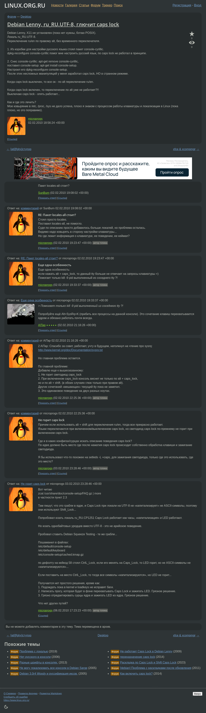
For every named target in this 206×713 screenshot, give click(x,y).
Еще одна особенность (36, 300)
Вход (197, 5)
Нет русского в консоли (35, 656)
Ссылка (12, 139)
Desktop (26, 16)
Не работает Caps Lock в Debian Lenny (146, 651)
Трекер (107, 5)
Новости (57, 5)
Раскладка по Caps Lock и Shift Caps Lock (148, 662)
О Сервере (10, 693)
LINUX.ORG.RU (24, 5)
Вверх (197, 693)
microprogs (35, 118)
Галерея (71, 5)
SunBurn (43, 192)
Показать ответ (47, 198)
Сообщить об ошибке (16, 697)
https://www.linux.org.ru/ (16, 700)
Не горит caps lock (33, 483)
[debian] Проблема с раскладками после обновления (155, 668)
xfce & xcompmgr (184, 149)
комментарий (30, 208)
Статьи (84, 5)
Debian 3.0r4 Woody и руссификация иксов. (48, 673)
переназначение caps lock (137, 656)
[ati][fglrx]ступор (21, 149)
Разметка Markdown (51, 693)
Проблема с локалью (33, 651)
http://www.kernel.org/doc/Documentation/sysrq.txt (70, 350)
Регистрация (182, 5)
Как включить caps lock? (136, 673)
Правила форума (28, 693)
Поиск (118, 5)
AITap (42, 325)
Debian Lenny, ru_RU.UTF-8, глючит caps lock (63, 24)
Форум (95, 5)
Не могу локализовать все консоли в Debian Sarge (53, 668)
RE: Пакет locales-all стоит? (39, 258)
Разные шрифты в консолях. (38, 662)
